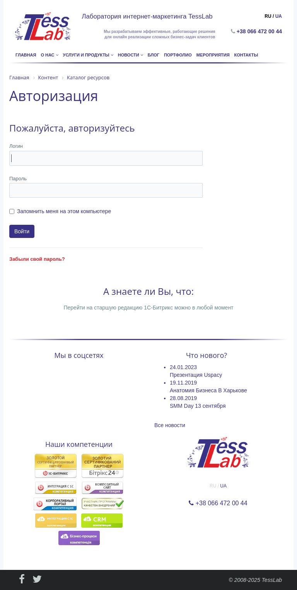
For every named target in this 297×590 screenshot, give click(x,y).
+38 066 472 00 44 (261, 31)
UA (278, 16)
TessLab (272, 580)
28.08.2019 (183, 398)
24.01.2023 (183, 367)
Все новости (169, 425)
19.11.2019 (183, 383)
